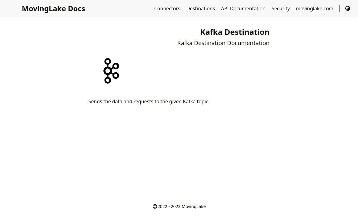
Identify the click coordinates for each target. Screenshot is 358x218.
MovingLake (194, 206)
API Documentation (244, 8)
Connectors (168, 8)
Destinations (201, 8)
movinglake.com (315, 8)
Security (281, 8)
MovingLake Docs (53, 8)
